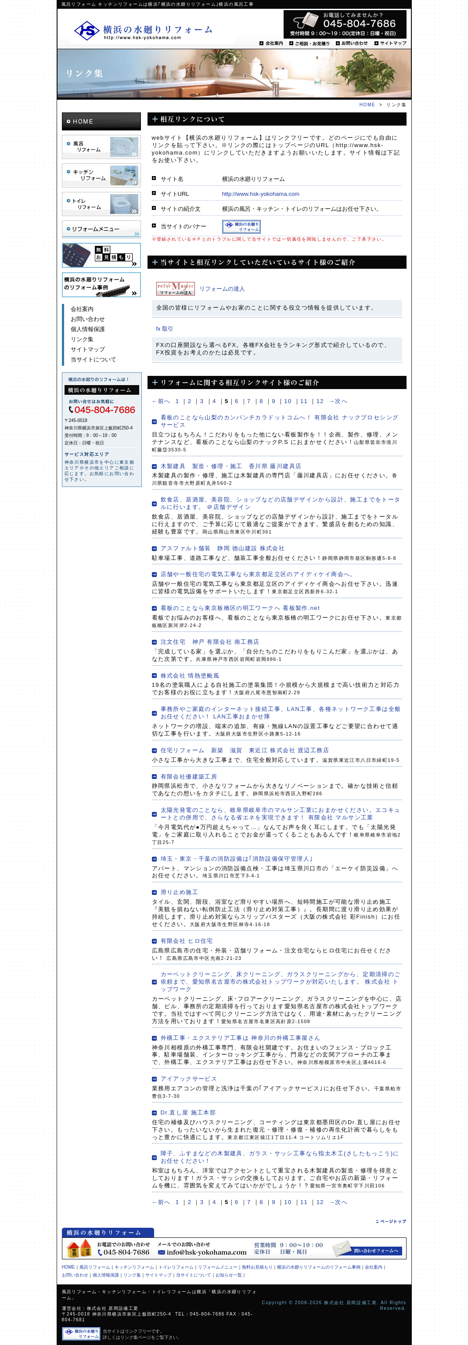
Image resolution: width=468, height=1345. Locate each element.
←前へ (161, 401)
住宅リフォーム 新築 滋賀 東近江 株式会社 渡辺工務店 (245, 750)
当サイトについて (93, 359)
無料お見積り (101, 255)
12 (320, 401)
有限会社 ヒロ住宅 (187, 941)
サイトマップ (390, 43)
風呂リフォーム (101, 147)
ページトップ (391, 1221)
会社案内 (271, 43)
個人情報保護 (88, 329)
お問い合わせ (352, 43)
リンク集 (82, 339)
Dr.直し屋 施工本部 (188, 1112)
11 (304, 401)
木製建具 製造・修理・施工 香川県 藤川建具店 (231, 466)
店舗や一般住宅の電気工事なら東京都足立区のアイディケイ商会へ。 (258, 574)
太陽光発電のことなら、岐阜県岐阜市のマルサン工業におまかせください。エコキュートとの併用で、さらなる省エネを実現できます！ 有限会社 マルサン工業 (281, 814)
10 (288, 401)
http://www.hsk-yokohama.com (260, 194)
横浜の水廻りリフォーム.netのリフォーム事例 (101, 284)
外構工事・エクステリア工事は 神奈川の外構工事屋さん (241, 1038)
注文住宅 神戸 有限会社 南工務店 (210, 641)
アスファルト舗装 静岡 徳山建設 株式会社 (223, 548)
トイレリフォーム (101, 204)
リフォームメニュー (101, 229)
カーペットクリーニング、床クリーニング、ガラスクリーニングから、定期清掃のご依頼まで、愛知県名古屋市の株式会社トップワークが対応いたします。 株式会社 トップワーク (281, 981)
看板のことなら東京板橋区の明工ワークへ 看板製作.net (240, 608)
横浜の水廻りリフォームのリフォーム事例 (318, 1267)
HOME (367, 104)
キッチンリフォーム (101, 175)
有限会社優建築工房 (189, 776)
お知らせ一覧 (229, 1275)
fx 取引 (165, 328)
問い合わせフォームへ (366, 1249)
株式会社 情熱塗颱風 (190, 675)
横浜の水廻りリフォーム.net (153, 31)
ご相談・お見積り (309, 43)
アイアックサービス (189, 1078)
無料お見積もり (257, 1267)
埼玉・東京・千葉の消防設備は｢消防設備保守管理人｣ (237, 858)
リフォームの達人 (222, 288)
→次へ (338, 401)
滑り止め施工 (179, 892)
